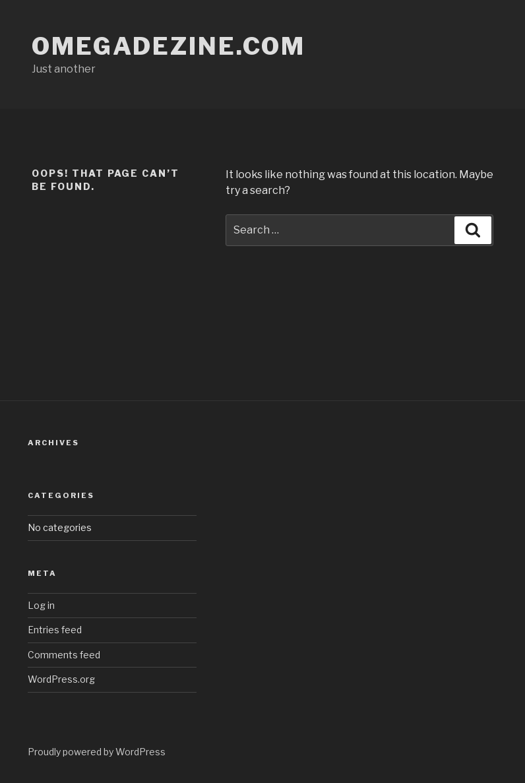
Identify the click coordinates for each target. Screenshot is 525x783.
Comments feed (64, 654)
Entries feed (55, 629)
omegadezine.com (168, 46)
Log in (41, 605)
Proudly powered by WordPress (97, 751)
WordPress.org (61, 679)
